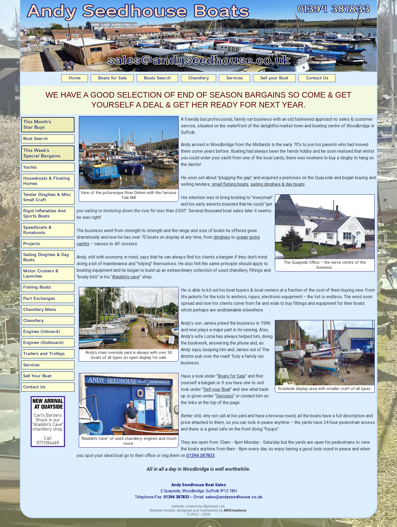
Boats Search (157, 78)
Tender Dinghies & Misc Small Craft (47, 197)
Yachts (30, 167)
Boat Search (35, 138)
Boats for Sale (112, 78)
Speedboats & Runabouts (37, 230)
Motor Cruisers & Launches (40, 273)
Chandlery (198, 78)
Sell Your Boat (37, 375)
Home (75, 78)
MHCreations (235, 510)
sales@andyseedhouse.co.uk (233, 496)
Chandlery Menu (39, 309)
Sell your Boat (274, 78)
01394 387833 (200, 455)
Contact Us (317, 78)
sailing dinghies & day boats (277, 184)
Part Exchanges (39, 298)
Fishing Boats (37, 287)
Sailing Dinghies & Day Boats (46, 257)
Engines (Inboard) (41, 331)
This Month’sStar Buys (37, 124)
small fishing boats (230, 184)
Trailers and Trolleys (44, 353)
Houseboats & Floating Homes (46, 181)
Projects (31, 243)
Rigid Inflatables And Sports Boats (44, 213)
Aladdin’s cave (126, 276)
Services (234, 78)
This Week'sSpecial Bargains (41, 153)
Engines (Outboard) (43, 342)
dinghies (222, 237)
